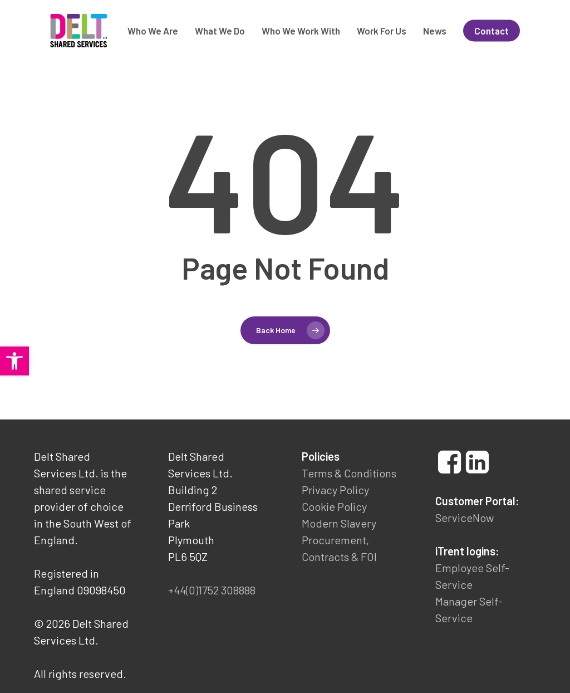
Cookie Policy (334, 506)
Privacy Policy (335, 489)
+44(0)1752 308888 (211, 590)
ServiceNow (464, 517)
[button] (14, 360)
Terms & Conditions (349, 473)
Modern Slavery (339, 523)
